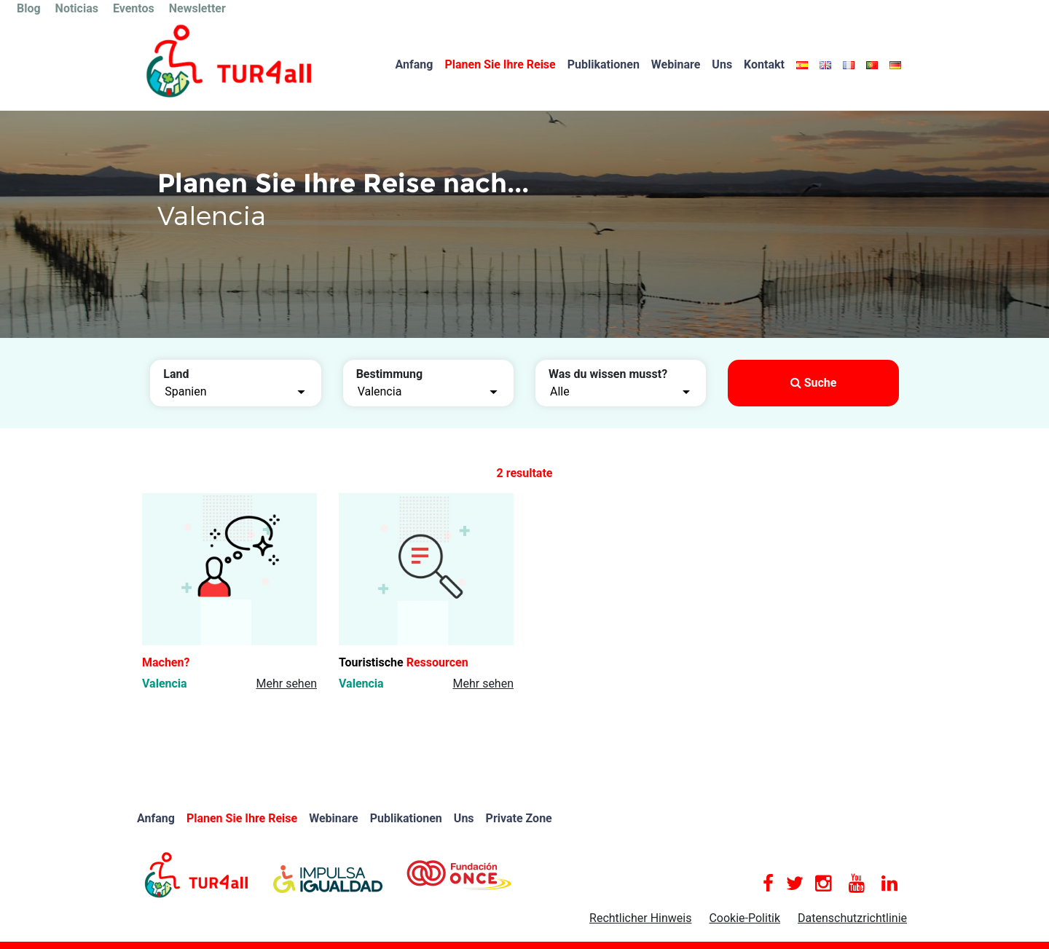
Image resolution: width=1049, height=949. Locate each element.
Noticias (76, 8)
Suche (813, 383)
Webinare (676, 64)
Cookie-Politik (744, 918)
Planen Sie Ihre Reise (499, 64)
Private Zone (519, 818)
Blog (29, 8)
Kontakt (764, 64)
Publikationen (603, 64)
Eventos (133, 8)
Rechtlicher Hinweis (640, 918)
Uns (722, 64)
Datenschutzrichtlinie (852, 918)
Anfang (414, 64)
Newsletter (197, 8)
